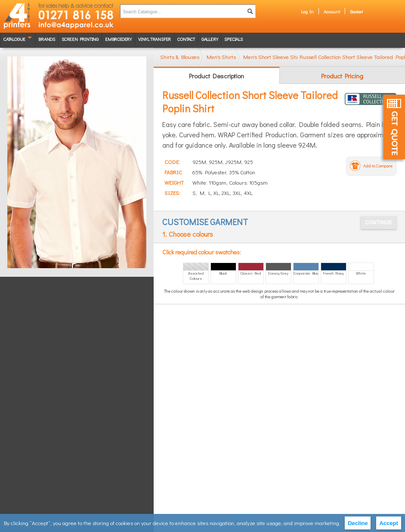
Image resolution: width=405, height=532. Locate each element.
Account (332, 11)
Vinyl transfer (154, 39)
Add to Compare (378, 166)
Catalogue (14, 39)
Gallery (209, 39)
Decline (358, 523)
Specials (233, 39)
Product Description (216, 75)
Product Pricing (342, 75)
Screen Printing (80, 39)
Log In (307, 11)
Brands (46, 39)
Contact (186, 39)
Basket (356, 11)
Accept (388, 523)
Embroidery (118, 39)
